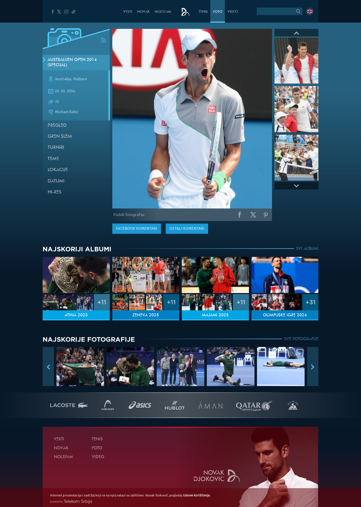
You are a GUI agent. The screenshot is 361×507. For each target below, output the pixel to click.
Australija (63, 79)
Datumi (56, 181)
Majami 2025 (215, 315)
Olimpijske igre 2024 (285, 315)
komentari (136, 228)
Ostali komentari (186, 228)
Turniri (56, 147)
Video (232, 12)
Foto (217, 12)
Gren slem (60, 136)
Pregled (57, 125)
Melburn (80, 79)
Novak (143, 12)
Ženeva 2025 (145, 315)
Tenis (203, 12)
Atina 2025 (76, 315)
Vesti (127, 12)
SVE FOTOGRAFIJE (301, 339)
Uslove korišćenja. (196, 495)
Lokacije (58, 170)
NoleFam (163, 12)
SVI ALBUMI (307, 249)
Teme (53, 159)
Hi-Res (54, 192)
